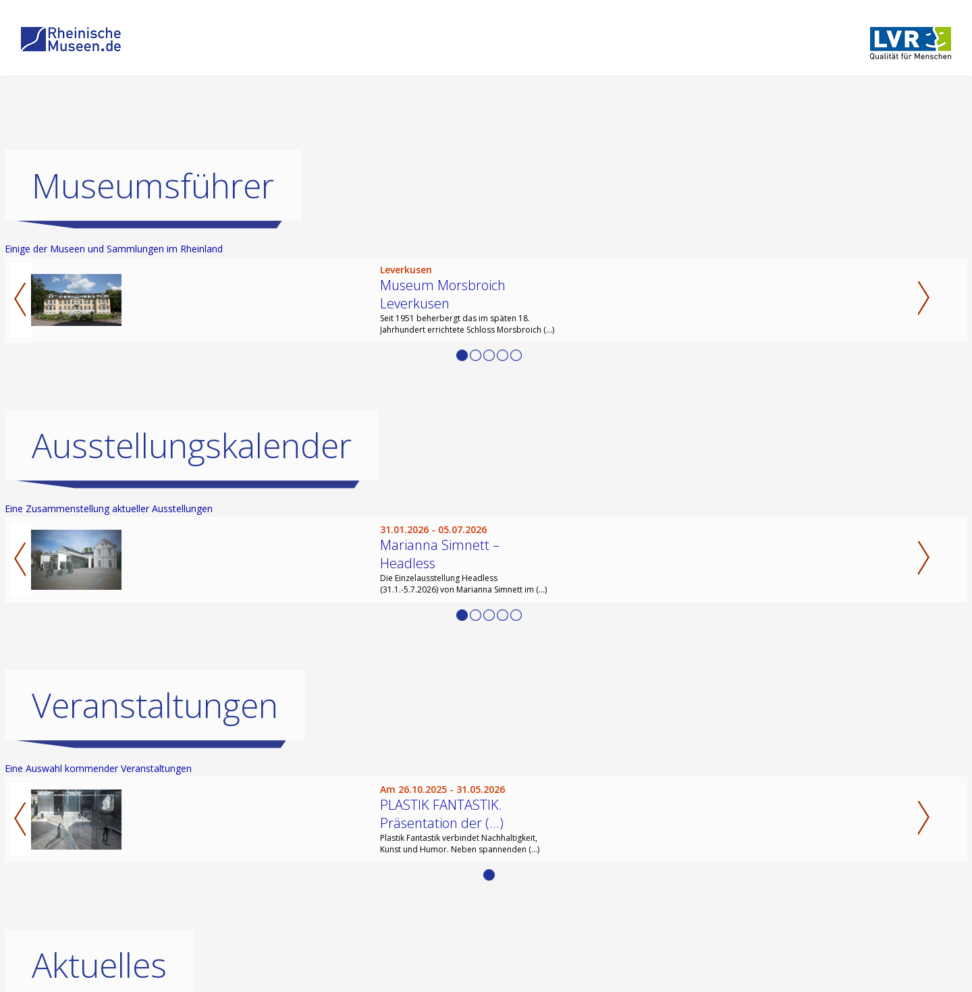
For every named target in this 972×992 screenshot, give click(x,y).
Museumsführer (153, 186)
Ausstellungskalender (192, 445)
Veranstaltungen (155, 705)
